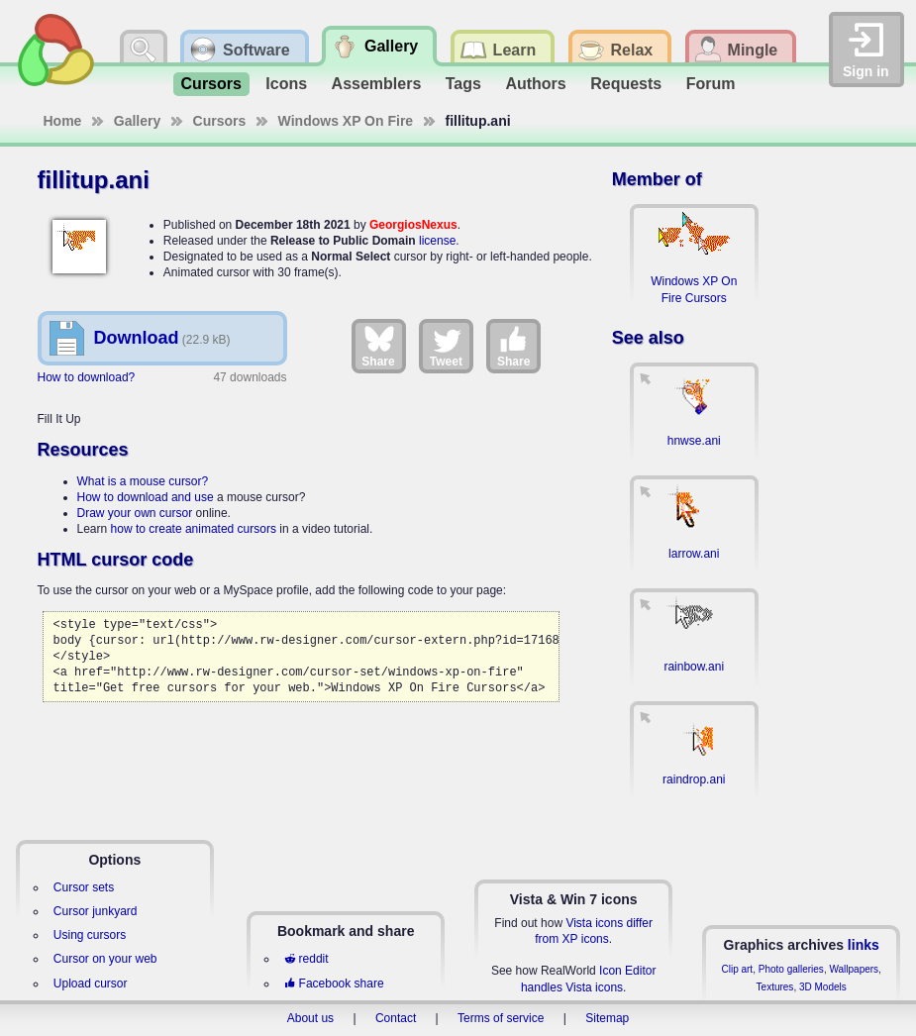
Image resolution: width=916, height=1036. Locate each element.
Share (377, 345)
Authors (535, 83)
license (437, 241)
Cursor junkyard (95, 911)
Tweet (446, 345)
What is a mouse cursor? (143, 481)
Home (63, 121)
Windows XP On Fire (346, 121)
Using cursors (89, 935)
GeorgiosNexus (413, 225)
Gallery (137, 121)
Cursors (211, 83)
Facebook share (333, 983)
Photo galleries (791, 969)
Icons (286, 83)
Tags (463, 83)
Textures (775, 987)
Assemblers (377, 83)
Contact (395, 1018)
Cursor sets (83, 887)
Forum (711, 83)
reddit (306, 959)
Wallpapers (853, 969)
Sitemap (607, 1018)
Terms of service (501, 1018)
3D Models (823, 987)
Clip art (737, 969)
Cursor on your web (105, 959)
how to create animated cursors (193, 529)
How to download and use (145, 497)
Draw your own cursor (135, 513)
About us (310, 1018)
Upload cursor (90, 983)
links (863, 945)
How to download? (87, 377)
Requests (626, 83)
